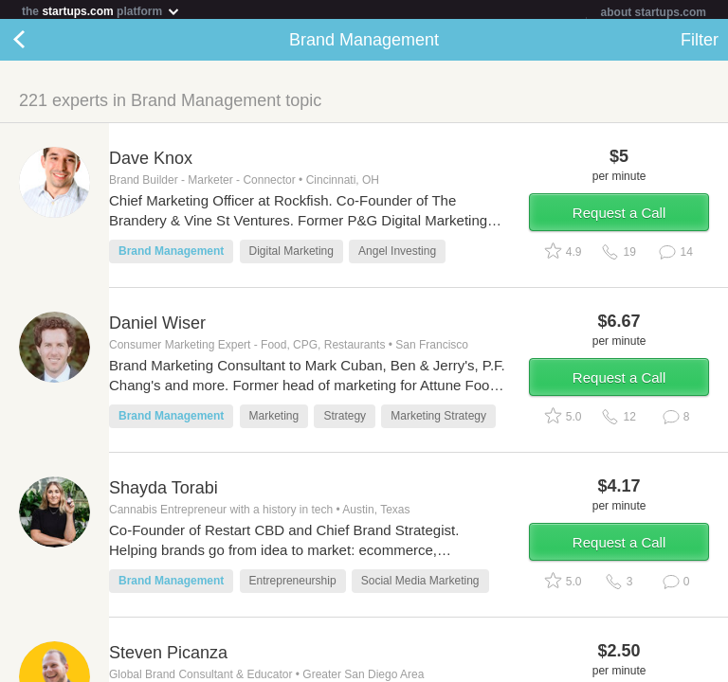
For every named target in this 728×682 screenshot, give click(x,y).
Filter (700, 43)
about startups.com (653, 12)
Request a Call (619, 216)
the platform (101, 11)
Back (38, 43)
